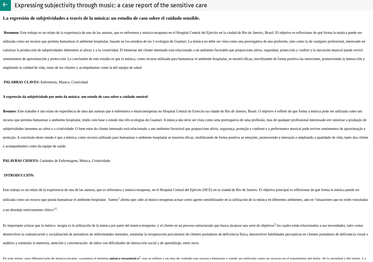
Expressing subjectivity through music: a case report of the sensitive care (111, 5)
